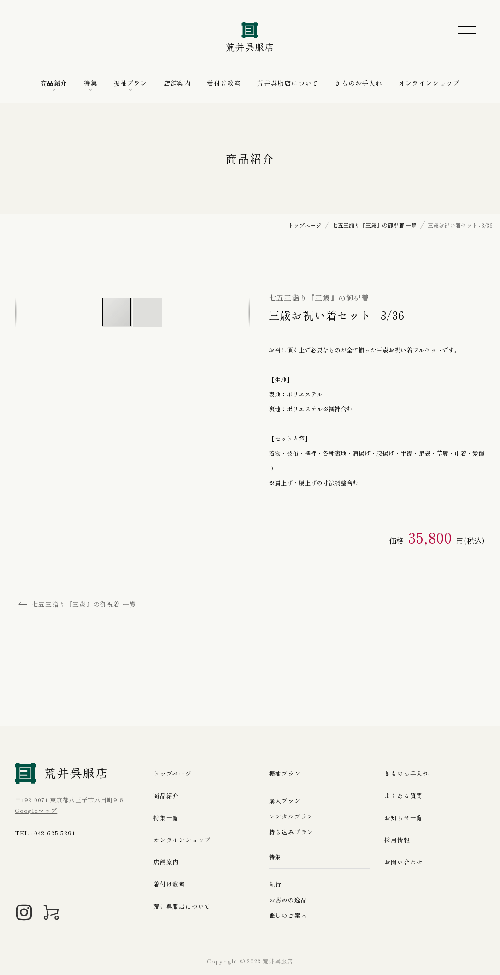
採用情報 (397, 839)
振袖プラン (130, 83)
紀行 (275, 884)
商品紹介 (53, 83)
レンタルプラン (291, 816)
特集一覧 (166, 817)
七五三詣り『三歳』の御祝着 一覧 (78, 604)
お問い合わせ (403, 862)
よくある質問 (403, 795)
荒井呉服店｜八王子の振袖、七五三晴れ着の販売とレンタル (250, 37)
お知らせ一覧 (403, 817)
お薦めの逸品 (288, 899)
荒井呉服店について (287, 83)
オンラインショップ (429, 83)
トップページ (172, 773)
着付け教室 (224, 83)
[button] (147, 312)
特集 (90, 83)
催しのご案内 (288, 915)
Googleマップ (36, 810)
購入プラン (285, 800)
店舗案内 (177, 83)
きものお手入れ (358, 83)
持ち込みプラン (291, 832)
